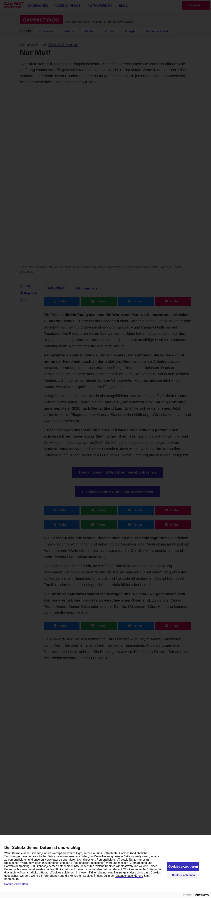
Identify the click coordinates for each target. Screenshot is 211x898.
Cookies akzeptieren (183, 866)
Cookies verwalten (16, 884)
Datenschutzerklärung (129, 875)
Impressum (11, 879)
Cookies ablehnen (183, 875)
